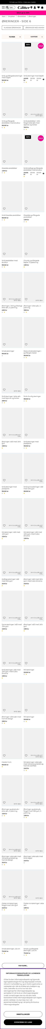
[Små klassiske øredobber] (12, 202)
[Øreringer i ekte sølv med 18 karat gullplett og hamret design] (12, 844)
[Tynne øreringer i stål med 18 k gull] (12, 611)
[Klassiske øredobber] (12, 156)
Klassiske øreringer (12, 27)
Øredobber (22, 16)
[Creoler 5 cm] (12, 750)
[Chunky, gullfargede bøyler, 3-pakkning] (34, 247)
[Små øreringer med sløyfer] (34, 63)
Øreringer (32, 16)
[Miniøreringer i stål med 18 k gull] (12, 520)
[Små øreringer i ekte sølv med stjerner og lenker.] (12, 383)
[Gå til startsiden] (23, 7)
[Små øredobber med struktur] (12, 247)
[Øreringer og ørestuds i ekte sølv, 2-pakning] (12, 797)
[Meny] (3, 7)
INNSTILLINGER (23, 1014)
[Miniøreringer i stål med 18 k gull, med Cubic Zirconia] (34, 520)
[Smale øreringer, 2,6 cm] (12, 936)
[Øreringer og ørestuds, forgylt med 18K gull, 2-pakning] (34, 797)
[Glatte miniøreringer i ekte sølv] (34, 890)
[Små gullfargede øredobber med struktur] (12, 109)
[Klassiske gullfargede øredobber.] (34, 202)
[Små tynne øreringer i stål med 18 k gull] (34, 474)
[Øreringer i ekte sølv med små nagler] (34, 844)
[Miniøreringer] (34, 657)
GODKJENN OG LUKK (23, 1022)
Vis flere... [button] (23, 966)
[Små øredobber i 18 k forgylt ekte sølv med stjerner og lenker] (34, 109)
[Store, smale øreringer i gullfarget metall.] (34, 338)
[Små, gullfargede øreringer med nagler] (12, 63)
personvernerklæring (12, 1002)
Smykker (11, 16)
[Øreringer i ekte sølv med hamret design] (12, 704)
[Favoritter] (39, 7)
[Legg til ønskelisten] (4, 69)
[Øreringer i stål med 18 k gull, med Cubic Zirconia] (34, 566)
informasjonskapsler (11, 1004)
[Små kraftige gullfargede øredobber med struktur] (34, 156)
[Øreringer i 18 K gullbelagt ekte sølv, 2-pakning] (12, 293)
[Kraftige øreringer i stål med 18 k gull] (12, 566)
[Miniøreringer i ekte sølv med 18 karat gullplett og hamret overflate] (34, 750)
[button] (35, 7)
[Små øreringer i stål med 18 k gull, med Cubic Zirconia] (12, 657)
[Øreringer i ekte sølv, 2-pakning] (34, 293)
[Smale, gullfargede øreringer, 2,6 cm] (34, 936)
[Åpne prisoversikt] (43, 79)
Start (3, 16)
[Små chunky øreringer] (34, 383)
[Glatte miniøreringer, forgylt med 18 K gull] (12, 890)
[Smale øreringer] (12, 338)
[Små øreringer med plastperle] (34, 429)
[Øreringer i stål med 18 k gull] (12, 429)
